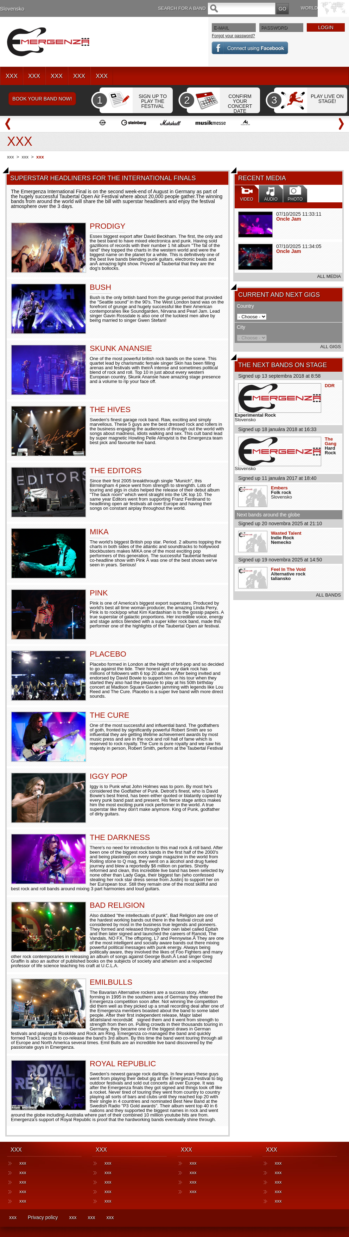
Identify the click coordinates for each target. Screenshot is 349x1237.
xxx (10, 156)
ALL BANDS (328, 595)
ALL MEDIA (329, 276)
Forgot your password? (233, 35)
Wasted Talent (286, 533)
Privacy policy (43, 1217)
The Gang (330, 441)
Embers (279, 487)
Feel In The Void (288, 569)
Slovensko (12, 9)
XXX (12, 76)
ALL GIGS (330, 346)
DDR (330, 385)
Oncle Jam (288, 219)
